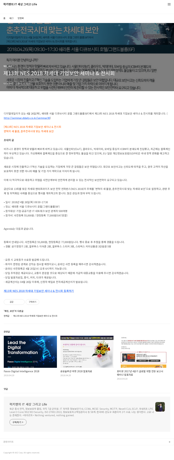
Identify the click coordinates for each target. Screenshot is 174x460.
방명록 (21, 18)
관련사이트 (8, 441)
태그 (12, 18)
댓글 (6, 388)
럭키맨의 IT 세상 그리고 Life (20, 4)
